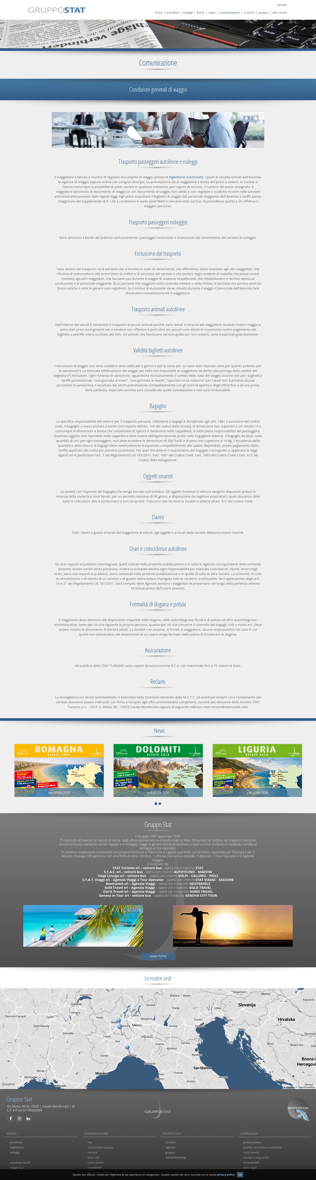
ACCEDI (282, 4)
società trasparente (256, 1157)
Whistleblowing (175, 1157)
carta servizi (96, 1162)
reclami (93, 1152)
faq (90, 1142)
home (158, 12)
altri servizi (279, 12)
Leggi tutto (158, 955)
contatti (249, 12)
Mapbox (290, 1086)
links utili (93, 1157)
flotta (200, 12)
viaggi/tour (17, 1167)
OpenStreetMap (306, 1086)
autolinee (172, 12)
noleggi (188, 12)
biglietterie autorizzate (186, 176)
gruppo (263, 12)
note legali (250, 1167)
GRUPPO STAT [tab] (171, 1133)
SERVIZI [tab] (12, 1133)
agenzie (170, 1147)
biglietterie (17, 1147)
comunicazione (229, 12)
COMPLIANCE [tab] (249, 1133)
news (212, 12)
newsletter (95, 1167)
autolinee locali (20, 1162)
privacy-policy (252, 1142)
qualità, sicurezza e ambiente (262, 1147)
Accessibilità (251, 1162)
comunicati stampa (100, 1147)
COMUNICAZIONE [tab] (96, 1133)
